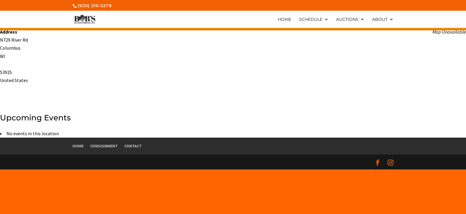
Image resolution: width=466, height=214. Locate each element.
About (380, 19)
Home (284, 19)
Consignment (104, 146)
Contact (133, 146)
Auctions (347, 19)
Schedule (310, 19)
